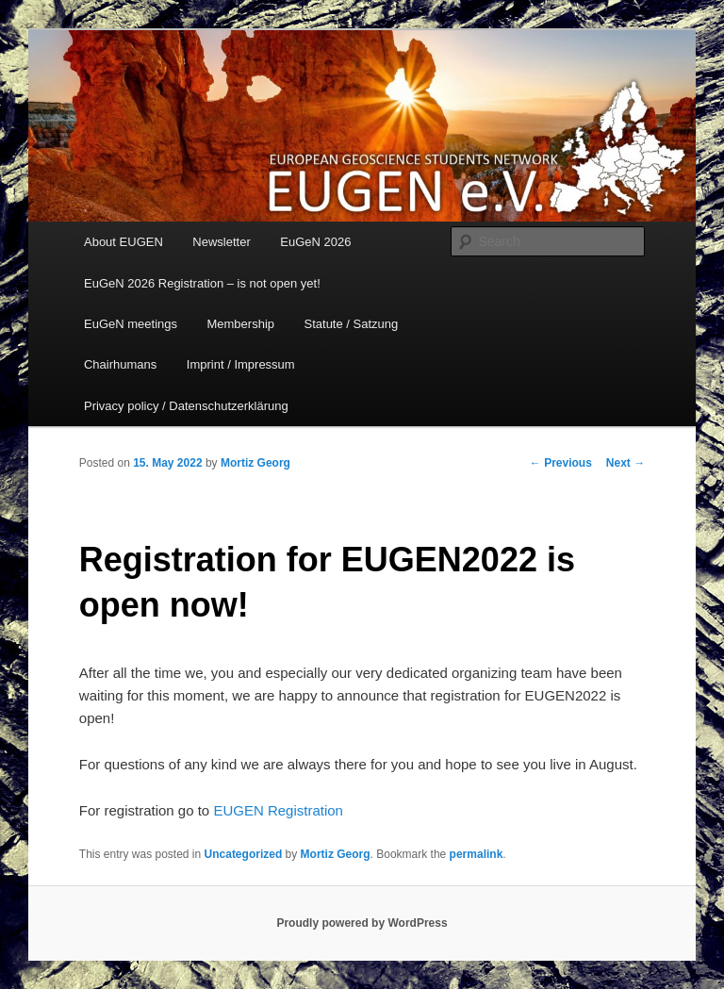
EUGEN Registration (278, 810)
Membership (240, 324)
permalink (476, 854)
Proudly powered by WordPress (361, 923)
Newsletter (221, 242)
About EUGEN (123, 242)
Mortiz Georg (255, 463)
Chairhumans (120, 364)
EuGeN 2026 (315, 242)
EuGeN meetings (130, 324)
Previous (561, 463)
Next (625, 463)
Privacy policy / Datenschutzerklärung (186, 406)
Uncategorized (244, 854)
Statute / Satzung (351, 324)
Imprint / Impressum (241, 364)
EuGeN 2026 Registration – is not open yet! (202, 283)
